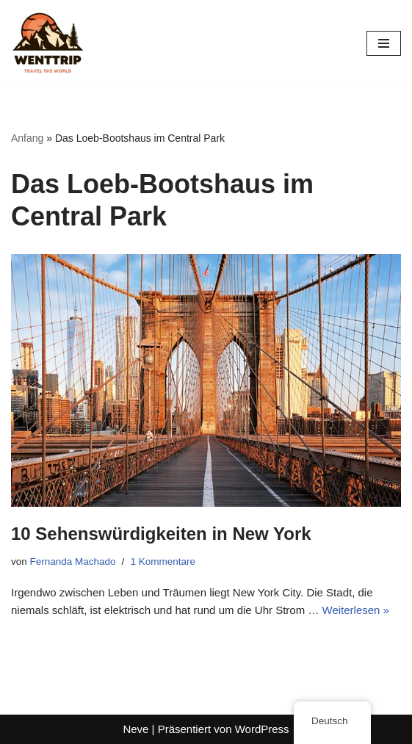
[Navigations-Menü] (383, 43)
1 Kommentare (162, 561)
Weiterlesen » (355, 610)
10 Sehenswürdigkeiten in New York (161, 533)
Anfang (27, 138)
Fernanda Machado (73, 561)
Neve (135, 729)
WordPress (262, 729)
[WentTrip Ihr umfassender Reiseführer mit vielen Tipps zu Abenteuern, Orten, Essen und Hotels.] (47, 43)
